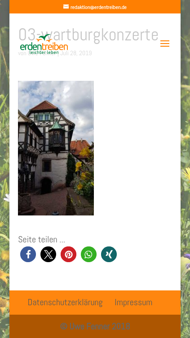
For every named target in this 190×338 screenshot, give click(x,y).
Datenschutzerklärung (65, 302)
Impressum (133, 302)
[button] (28, 254)
